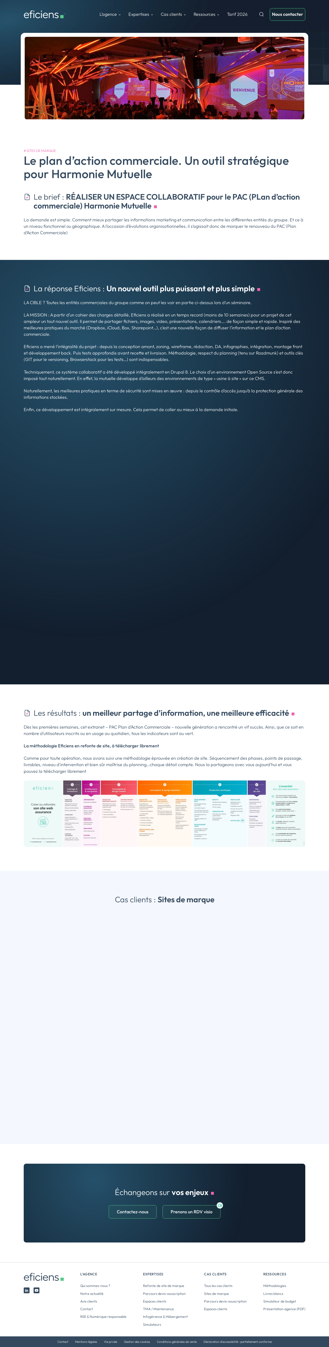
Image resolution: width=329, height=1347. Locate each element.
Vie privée (110, 1342)
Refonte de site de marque (163, 1286)
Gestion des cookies (137, 1342)
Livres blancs (273, 1293)
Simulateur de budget (279, 1301)
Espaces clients (154, 1301)
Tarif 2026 (237, 14)
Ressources (204, 14)
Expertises (138, 14)
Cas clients (171, 14)
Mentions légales (86, 1342)
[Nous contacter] (287, 14)
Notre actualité (91, 1293)
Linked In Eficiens (27, 1290)
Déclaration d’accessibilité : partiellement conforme (238, 1342)
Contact (86, 1309)
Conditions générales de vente (177, 1342)
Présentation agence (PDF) (284, 1309)
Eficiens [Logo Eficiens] (46, 1277)
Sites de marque (41, 150)
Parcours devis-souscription (164, 1293)
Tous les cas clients (218, 1286)
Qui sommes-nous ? (95, 1286)
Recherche (261, 14)
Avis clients (88, 1301)
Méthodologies (274, 1286)
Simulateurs (152, 1324)
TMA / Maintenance (158, 1309)
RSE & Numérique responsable (103, 1316)
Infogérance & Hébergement (165, 1316)
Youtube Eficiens (37, 1290)
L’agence (108, 14)
